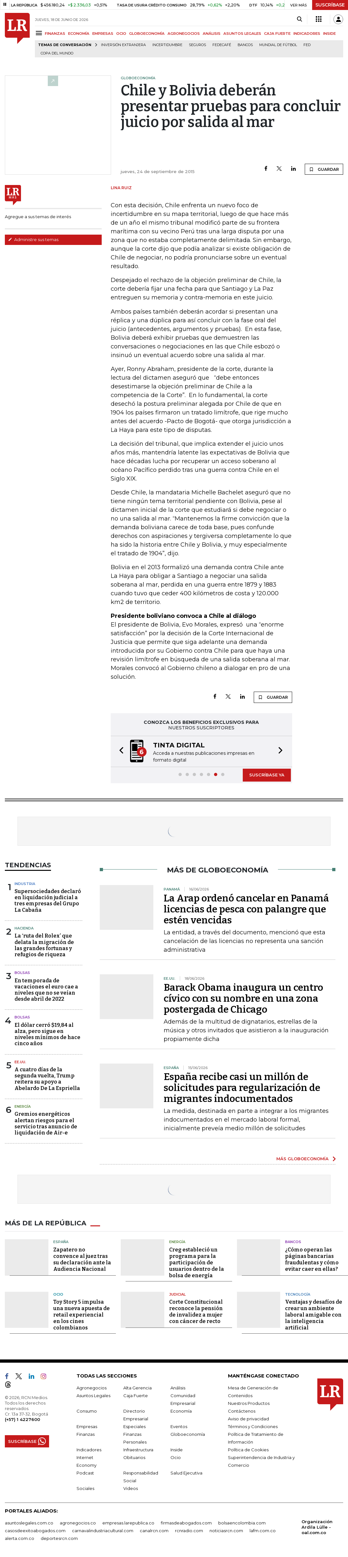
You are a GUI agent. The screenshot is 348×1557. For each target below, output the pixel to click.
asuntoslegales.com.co (29, 1522)
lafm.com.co (263, 1530)
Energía (23, 1106)
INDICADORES (306, 33)
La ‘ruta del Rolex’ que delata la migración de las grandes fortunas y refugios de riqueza (44, 945)
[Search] (299, 19)
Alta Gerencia (137, 1387)
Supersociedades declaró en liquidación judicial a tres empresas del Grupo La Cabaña (48, 900)
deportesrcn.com (59, 1538)
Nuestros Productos (249, 1403)
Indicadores (89, 1449)
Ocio (58, 1294)
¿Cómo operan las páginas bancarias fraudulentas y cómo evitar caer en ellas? (312, 1259)
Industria (25, 883)
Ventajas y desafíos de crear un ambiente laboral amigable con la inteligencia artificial (313, 1315)
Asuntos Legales (93, 1395)
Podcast (85, 1472)
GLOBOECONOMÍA (147, 33)
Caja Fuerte (135, 1395)
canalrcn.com (154, 1530)
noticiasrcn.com (226, 1530)
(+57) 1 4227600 (22, 1419)
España (60, 1242)
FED (307, 45)
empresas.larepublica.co (128, 1522)
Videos (130, 1488)
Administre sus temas (33, 239)
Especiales (134, 1426)
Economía (181, 1411)
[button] (119, 751)
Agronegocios (92, 1387)
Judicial (177, 1294)
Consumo (87, 1411)
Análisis (177, 1387)
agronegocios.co (78, 1522)
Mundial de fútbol (278, 45)
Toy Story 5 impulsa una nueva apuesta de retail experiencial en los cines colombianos (81, 1315)
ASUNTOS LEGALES (242, 33)
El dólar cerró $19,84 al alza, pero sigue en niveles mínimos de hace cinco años (47, 1034)
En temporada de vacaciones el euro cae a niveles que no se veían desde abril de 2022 (46, 990)
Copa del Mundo (57, 53)
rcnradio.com (189, 1530)
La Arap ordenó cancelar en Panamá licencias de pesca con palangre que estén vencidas (246, 909)
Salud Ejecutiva (186, 1472)
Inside (176, 1449)
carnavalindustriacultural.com (102, 1530)
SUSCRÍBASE (330, 5)
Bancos (245, 45)
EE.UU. (20, 1062)
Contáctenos (241, 1411)
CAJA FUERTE (277, 33)
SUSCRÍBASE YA (266, 774)
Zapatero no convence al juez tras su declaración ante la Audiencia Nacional (82, 1259)
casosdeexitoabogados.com (35, 1530)
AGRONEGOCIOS (184, 33)
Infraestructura (138, 1449)
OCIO (121, 33)
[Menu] (40, 33)
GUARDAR (324, 169)
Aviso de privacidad (248, 1418)
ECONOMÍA (78, 33)
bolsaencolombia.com (242, 1522)
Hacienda (24, 928)
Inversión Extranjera (123, 45)
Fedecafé (221, 45)
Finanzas (86, 1434)
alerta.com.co (19, 1538)
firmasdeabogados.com (186, 1522)
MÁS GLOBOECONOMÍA (302, 1158)
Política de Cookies (248, 1449)
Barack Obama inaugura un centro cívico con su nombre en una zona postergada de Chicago (243, 998)
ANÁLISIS (211, 33)
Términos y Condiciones (253, 1426)
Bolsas (22, 972)
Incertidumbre (167, 45)
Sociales (85, 1488)
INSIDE (329, 33)
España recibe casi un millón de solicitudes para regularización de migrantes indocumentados (242, 1087)
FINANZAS (55, 33)
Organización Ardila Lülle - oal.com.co (317, 1527)
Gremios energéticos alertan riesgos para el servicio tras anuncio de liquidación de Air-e (46, 1123)
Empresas (87, 1426)
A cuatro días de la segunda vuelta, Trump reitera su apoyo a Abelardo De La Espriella (47, 1078)
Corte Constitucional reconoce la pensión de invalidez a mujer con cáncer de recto (196, 1311)
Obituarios (134, 1457)
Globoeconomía (187, 1434)
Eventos (178, 1426)
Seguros (197, 45)
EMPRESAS (102, 33)
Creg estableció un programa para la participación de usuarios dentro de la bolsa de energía (196, 1263)
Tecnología (297, 1294)
